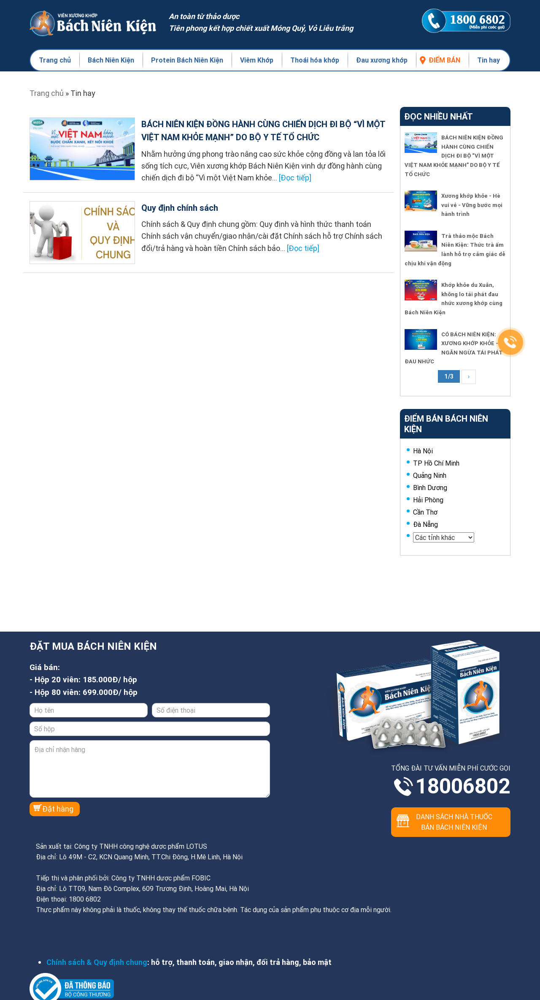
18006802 (462, 786)
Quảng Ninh (429, 475)
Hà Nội (423, 451)
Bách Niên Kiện (111, 60)
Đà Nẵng (425, 524)
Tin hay (488, 60)
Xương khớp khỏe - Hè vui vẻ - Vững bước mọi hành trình (471, 205)
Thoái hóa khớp (314, 60)
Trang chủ (55, 60)
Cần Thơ (425, 512)
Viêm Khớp (256, 60)
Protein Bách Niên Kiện (187, 60)
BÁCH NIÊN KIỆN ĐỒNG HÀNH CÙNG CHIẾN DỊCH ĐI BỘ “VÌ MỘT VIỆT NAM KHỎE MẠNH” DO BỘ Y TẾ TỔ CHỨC (454, 155)
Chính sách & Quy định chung (96, 962)
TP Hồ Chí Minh (436, 463)
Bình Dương (430, 487)
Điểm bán (444, 60)
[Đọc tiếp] (295, 178)
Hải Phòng (428, 500)
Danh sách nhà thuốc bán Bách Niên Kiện (454, 821)
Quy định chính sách (179, 207)
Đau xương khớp (382, 60)
